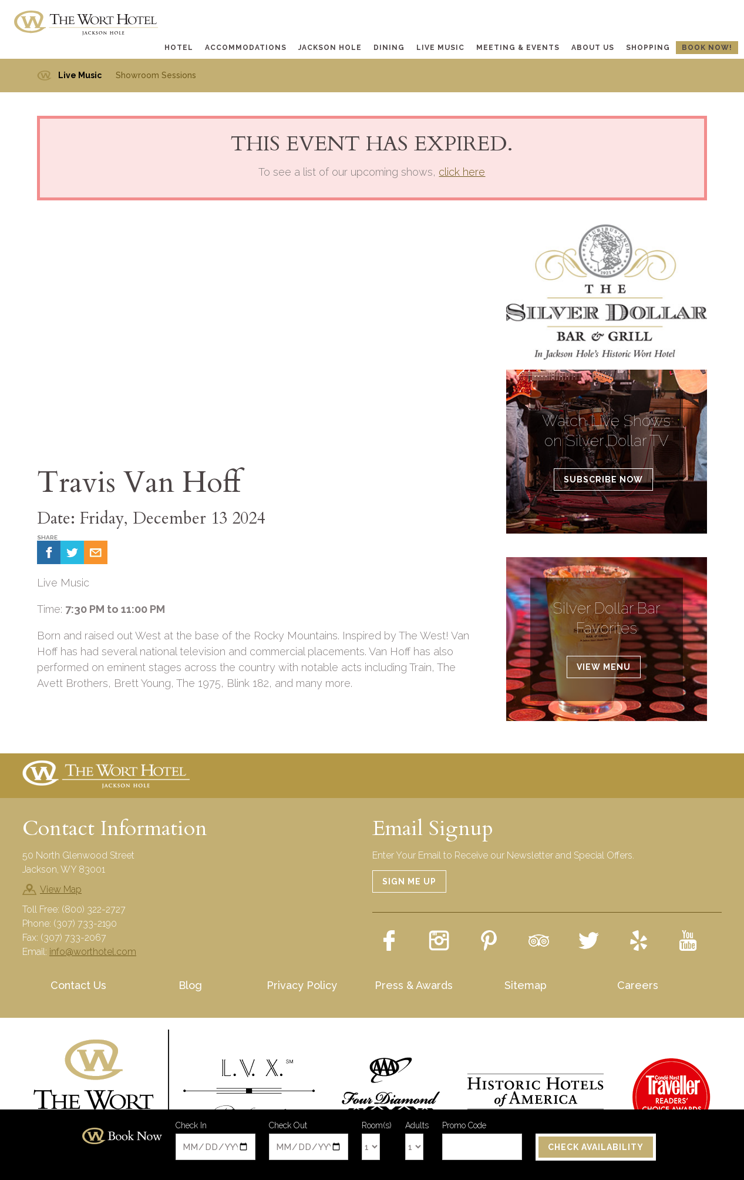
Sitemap (525, 985)
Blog (190, 985)
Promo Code (464, 1125)
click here (462, 172)
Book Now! (707, 47)
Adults (417, 1125)
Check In (191, 1125)
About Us (592, 47)
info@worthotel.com (92, 951)
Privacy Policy (302, 985)
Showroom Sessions (156, 75)
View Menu (604, 667)
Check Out (288, 1125)
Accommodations (246, 47)
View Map (61, 889)
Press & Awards (414, 985)
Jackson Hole (330, 47)
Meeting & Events (518, 47)
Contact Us (78, 985)
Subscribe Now (603, 479)
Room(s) (377, 1125)
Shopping (648, 47)
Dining (389, 47)
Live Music (440, 47)
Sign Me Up (409, 881)
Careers (637, 985)
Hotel (178, 47)
